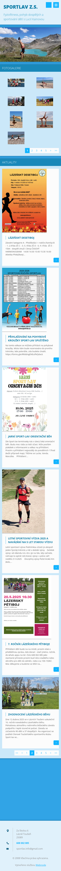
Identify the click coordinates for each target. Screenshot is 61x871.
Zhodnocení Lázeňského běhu (29, 714)
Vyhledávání (49, 5)
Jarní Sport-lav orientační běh (30, 436)
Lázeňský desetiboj (21, 237)
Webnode (41, 865)
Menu (56, 5)
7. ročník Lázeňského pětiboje (29, 644)
